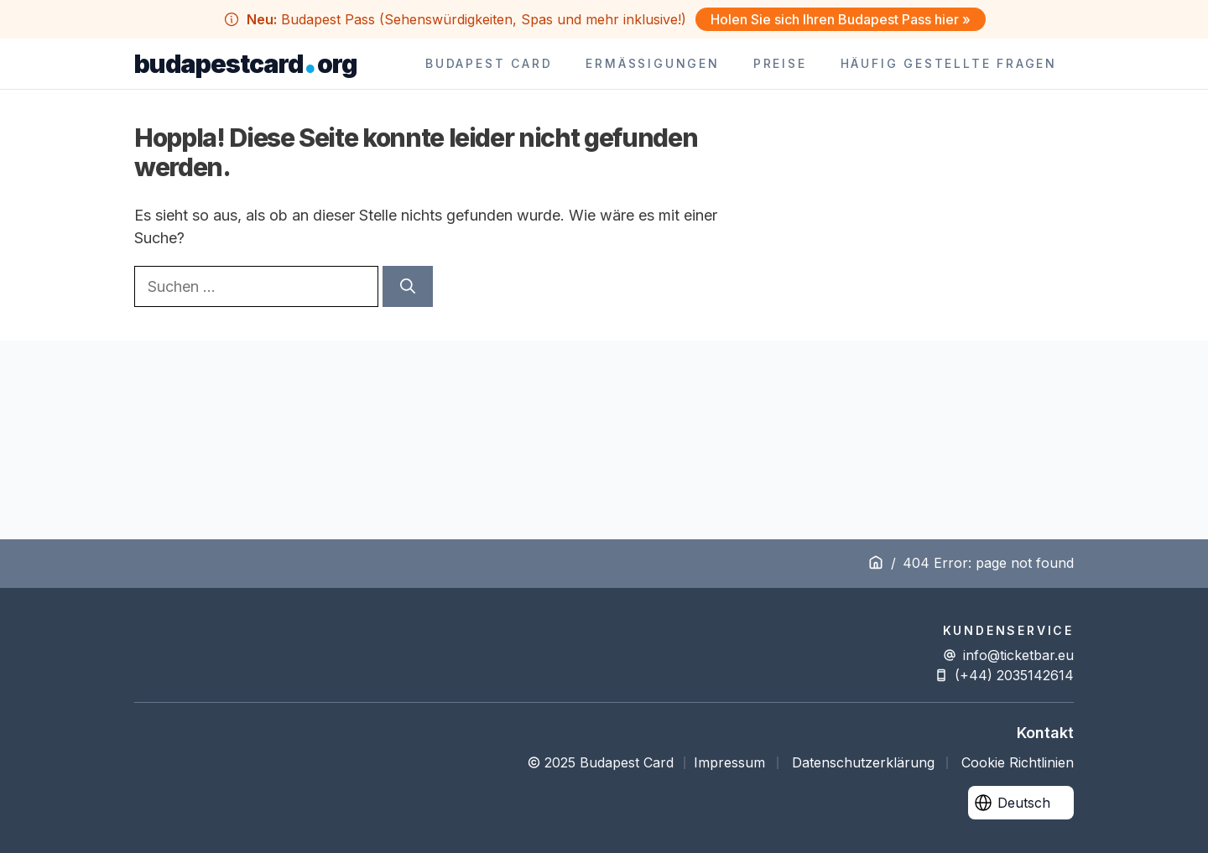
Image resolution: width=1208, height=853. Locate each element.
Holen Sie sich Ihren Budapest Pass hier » (841, 19)
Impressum (729, 762)
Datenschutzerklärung (863, 762)
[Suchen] (408, 286)
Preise (780, 63)
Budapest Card (488, 63)
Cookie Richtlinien (1017, 762)
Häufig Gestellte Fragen (949, 63)
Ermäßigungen (652, 63)
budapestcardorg (245, 64)
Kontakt (1045, 732)
